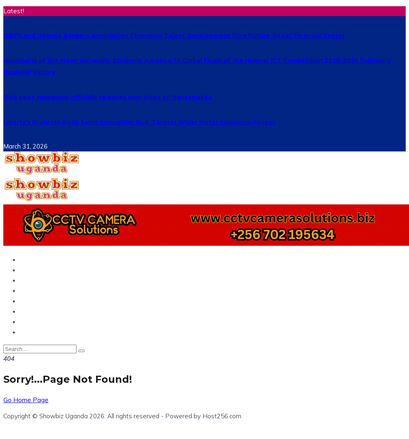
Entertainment (46, 280)
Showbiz (35, 290)
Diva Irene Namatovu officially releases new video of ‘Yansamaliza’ (108, 97)
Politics (33, 311)
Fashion (33, 332)
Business (35, 301)
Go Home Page (25, 400)
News (30, 270)
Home (30, 259)
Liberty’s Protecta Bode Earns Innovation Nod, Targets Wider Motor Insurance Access (139, 122)
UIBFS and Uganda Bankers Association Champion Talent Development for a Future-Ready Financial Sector (174, 35)
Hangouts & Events (54, 321)
